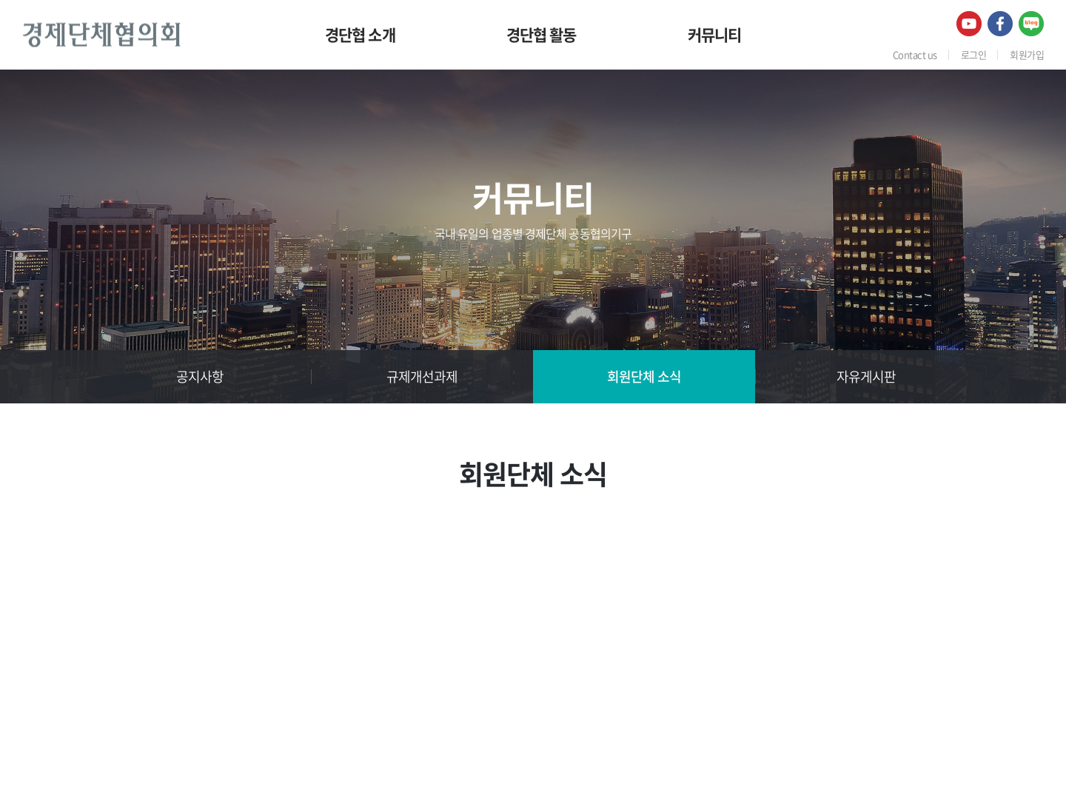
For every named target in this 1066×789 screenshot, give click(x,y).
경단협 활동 (541, 34)
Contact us (915, 54)
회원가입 (1027, 54)
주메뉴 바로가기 (0, 0)
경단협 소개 (360, 34)
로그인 (973, 54)
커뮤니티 (715, 34)
